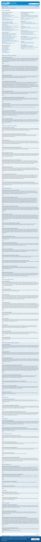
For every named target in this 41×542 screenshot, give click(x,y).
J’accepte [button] (35, 539)
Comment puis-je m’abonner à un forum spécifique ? (27, 38)
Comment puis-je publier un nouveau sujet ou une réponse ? (9, 33)
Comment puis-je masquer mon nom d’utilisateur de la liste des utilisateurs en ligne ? (9, 24)
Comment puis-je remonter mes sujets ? (7, 43)
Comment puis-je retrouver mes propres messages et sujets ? (28, 34)
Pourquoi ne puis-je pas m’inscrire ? (6, 14)
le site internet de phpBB (5, 156)
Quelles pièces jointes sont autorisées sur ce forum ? (27, 42)
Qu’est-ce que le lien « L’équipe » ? (25, 19)
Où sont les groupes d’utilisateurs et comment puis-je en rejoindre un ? (29, 15)
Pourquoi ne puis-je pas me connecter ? (7, 16)
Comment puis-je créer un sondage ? (6, 35)
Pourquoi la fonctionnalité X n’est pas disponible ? (27, 46)
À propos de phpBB (12, 507)
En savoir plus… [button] (5, 540)
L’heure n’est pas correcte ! (5, 25)
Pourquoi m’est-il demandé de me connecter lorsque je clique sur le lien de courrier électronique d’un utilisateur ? (10, 30)
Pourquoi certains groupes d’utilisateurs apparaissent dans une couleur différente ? (29, 17)
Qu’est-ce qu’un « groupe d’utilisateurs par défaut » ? (27, 18)
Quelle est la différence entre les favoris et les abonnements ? (28, 37)
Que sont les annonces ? (5, 50)
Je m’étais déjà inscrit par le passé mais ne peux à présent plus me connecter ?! (10, 17)
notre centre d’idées (15, 512)
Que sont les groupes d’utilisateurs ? (25, 14)
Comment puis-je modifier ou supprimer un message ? (8, 34)
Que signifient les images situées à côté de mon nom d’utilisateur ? (10, 27)
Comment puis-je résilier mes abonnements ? (26, 39)
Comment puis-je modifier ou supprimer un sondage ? (8, 37)
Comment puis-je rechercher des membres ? (26, 33)
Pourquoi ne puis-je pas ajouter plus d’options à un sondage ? (9, 36)
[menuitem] (7, 6)
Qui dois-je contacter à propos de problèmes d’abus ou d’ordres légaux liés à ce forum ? (29, 47)
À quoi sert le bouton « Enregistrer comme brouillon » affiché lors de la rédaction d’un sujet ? (10, 41)
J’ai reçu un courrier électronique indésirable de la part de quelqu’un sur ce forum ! (29, 24)
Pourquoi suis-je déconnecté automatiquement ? (8, 19)
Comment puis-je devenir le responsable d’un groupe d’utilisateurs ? (29, 16)
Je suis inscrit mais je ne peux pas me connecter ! (8, 15)
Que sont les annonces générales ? (6, 49)
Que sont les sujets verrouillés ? (6, 51)
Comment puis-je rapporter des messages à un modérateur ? (9, 40)
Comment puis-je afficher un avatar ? (6, 28)
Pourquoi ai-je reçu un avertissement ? (6, 39)
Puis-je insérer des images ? (5, 48)
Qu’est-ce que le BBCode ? (5, 46)
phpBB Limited (23, 505)
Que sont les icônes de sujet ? (5, 52)
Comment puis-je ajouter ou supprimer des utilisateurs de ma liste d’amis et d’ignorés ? (30, 28)
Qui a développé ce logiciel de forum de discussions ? (27, 45)
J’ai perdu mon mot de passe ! (5, 18)
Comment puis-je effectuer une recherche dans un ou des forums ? (29, 31)
